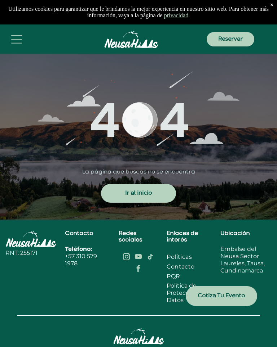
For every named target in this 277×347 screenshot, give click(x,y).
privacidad (176, 15)
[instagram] (127, 258)
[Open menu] (16, 39)
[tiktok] (150, 258)
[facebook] (138, 270)
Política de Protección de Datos (187, 292)
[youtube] (138, 258)
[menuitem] (192, 257)
